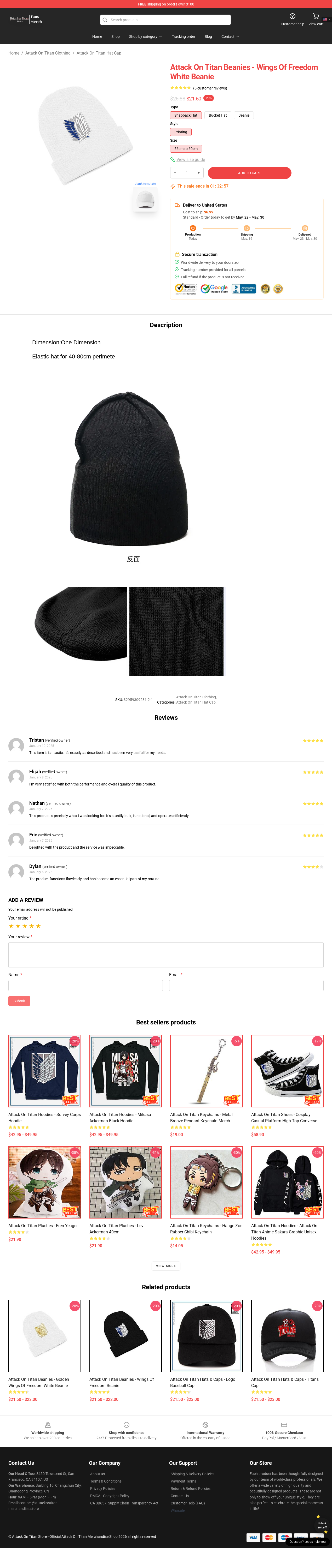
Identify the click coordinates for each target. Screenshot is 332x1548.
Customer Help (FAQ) (188, 1503)
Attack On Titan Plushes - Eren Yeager (43, 1225)
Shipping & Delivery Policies (192, 1474)
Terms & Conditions (106, 1481)
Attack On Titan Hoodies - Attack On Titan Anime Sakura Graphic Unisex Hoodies (284, 1232)
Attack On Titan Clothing (48, 53)
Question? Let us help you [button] (308, 1542)
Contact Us (180, 1496)
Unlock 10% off (322, 1525)
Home (13, 53)
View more (166, 1266)
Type (174, 107)
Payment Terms (183, 1481)
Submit (19, 1001)
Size (173, 140)
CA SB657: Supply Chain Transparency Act (124, 1503)
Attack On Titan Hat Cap (99, 53)
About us (97, 1474)
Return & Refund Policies (190, 1488)
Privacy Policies (102, 1488)
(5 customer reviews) (210, 88)
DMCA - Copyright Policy (109, 1496)
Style (174, 124)
